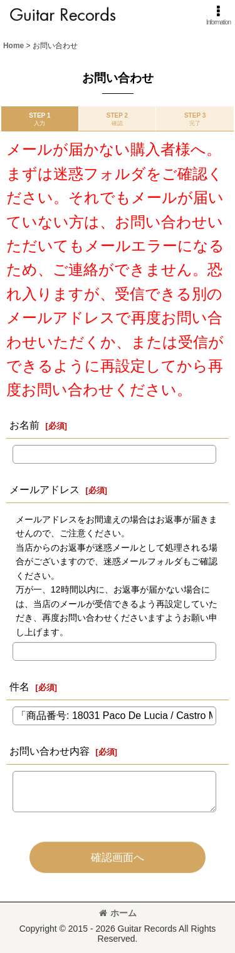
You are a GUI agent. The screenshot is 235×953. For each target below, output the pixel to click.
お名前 (24, 425)
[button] (218, 15)
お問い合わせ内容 (49, 751)
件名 (19, 686)
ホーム (118, 913)
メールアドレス (44, 489)
